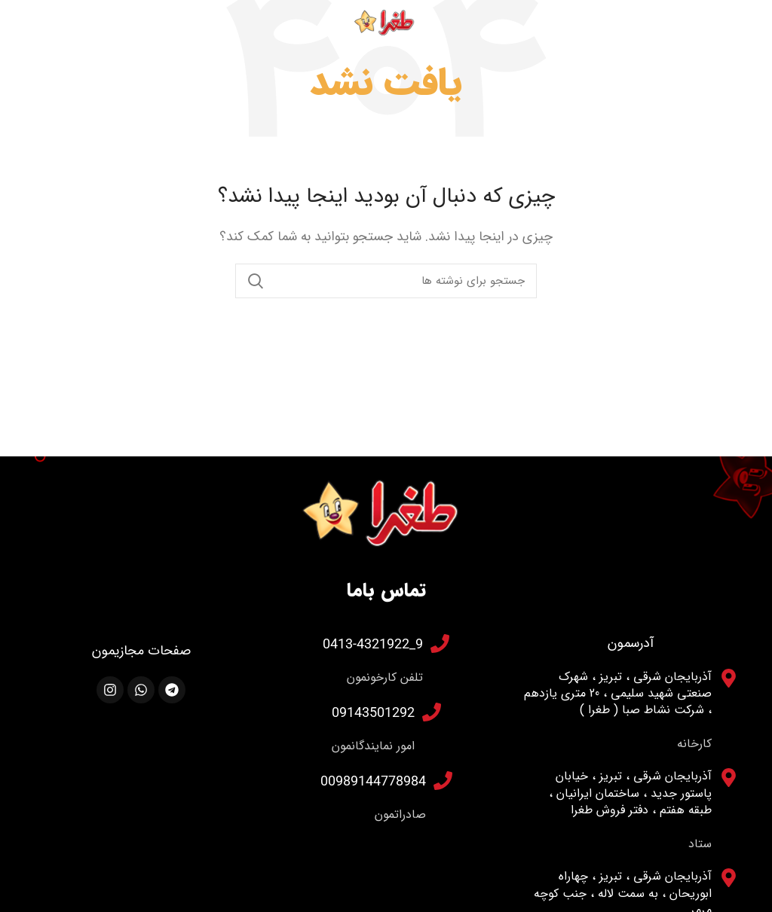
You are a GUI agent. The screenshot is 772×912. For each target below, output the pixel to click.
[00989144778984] (442, 780)
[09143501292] (431, 712)
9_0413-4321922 (373, 643)
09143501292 (373, 712)
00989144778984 (373, 780)
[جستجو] (386, 281)
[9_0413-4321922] (439, 643)
